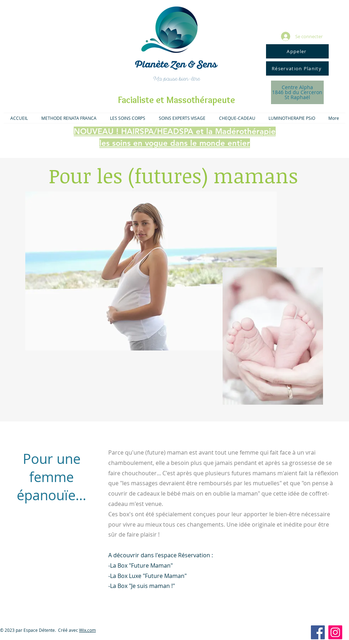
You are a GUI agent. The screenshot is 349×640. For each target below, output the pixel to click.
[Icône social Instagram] (335, 632)
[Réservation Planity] (297, 68)
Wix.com (87, 630)
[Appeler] (297, 51)
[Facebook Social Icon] (318, 632)
